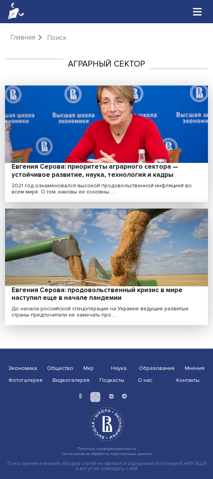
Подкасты (112, 380)
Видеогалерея (71, 380)
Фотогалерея (25, 380)
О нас (145, 380)
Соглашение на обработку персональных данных (107, 453)
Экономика (22, 368)
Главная (22, 37)
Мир (88, 368)
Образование (157, 368)
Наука (119, 368)
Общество (60, 368)
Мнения (195, 368)
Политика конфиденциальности (106, 448)
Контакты (187, 380)
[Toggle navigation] (197, 11)
